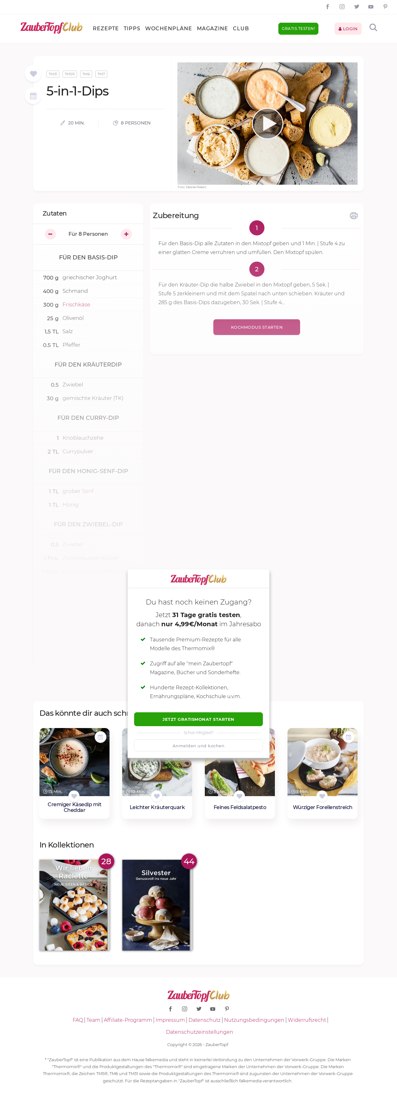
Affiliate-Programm (128, 1020)
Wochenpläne (168, 29)
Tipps (132, 29)
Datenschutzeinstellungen (199, 1032)
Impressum (170, 1020)
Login (348, 28)
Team (93, 1020)
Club (241, 29)
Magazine (212, 29)
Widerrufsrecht (307, 1020)
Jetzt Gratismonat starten (198, 719)
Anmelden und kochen (199, 745)
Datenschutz (204, 1020)
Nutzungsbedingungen (254, 1020)
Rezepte (106, 29)
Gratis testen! (298, 28)
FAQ (78, 1020)
